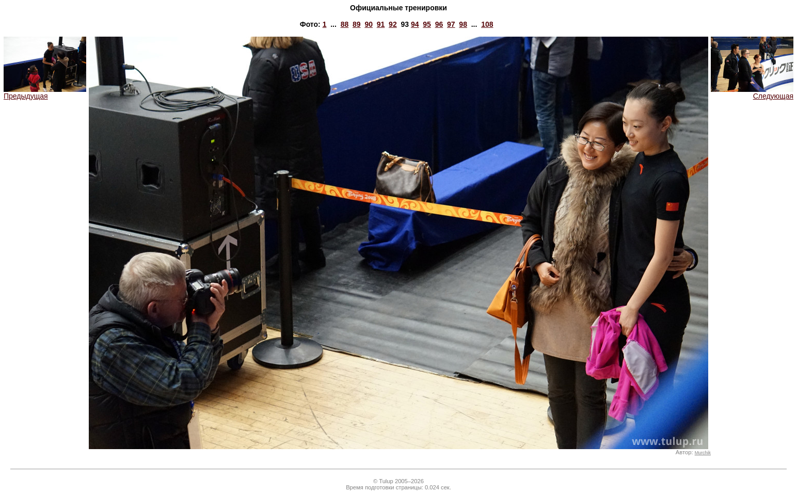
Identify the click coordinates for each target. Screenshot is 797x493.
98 (463, 24)
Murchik (703, 452)
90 (368, 24)
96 (439, 24)
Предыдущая (45, 92)
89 (357, 24)
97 (451, 24)
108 (487, 24)
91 (381, 24)
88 (345, 24)
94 (415, 24)
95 (427, 24)
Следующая (752, 92)
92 (393, 24)
